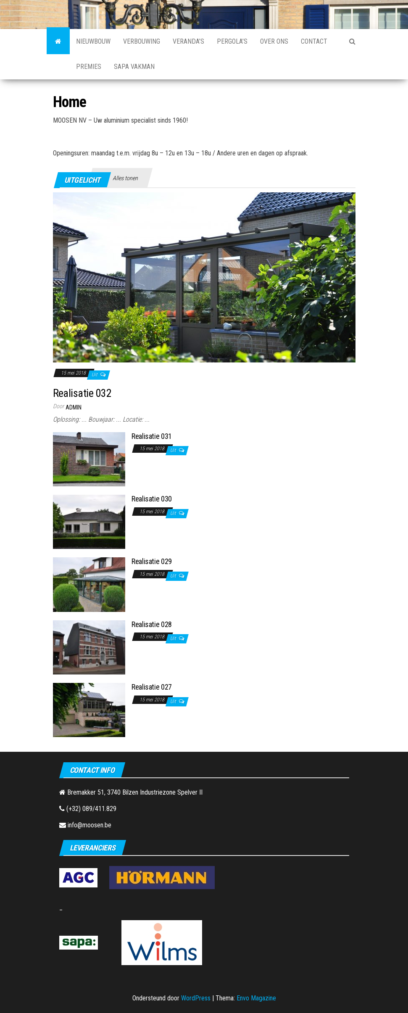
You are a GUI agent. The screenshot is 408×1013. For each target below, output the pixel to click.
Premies (88, 67)
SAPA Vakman (134, 67)
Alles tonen (125, 178)
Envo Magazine (256, 998)
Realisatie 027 (152, 686)
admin (74, 407)
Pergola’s (232, 41)
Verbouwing (141, 41)
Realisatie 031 (152, 436)
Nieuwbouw (93, 41)
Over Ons (274, 41)
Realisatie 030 (152, 498)
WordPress (196, 998)
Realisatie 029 (152, 561)
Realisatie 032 (82, 393)
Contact (314, 41)
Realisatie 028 (152, 624)
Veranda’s (188, 41)
